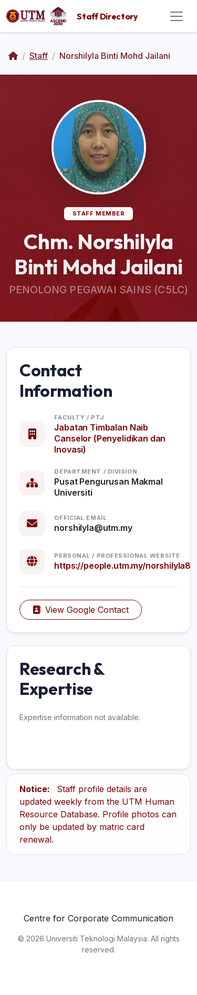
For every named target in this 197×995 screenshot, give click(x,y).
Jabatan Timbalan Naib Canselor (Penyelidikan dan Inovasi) (109, 438)
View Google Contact (81, 609)
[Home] (13, 55)
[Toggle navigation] (176, 16)
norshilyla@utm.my (93, 527)
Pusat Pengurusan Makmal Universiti (108, 487)
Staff (38, 55)
